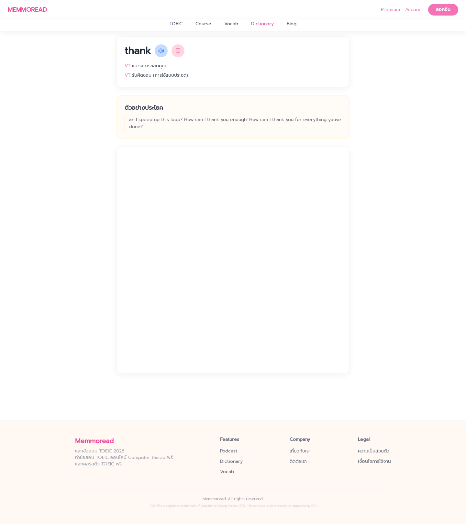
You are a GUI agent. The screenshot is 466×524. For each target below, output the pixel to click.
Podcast (228, 451)
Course (203, 24)
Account (414, 9)
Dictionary (262, 24)
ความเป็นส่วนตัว (373, 451)
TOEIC (176, 24)
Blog (291, 24)
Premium (390, 9)
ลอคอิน (443, 9)
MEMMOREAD (27, 9)
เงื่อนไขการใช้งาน (374, 461)
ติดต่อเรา (298, 461)
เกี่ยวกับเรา (300, 451)
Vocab (231, 24)
